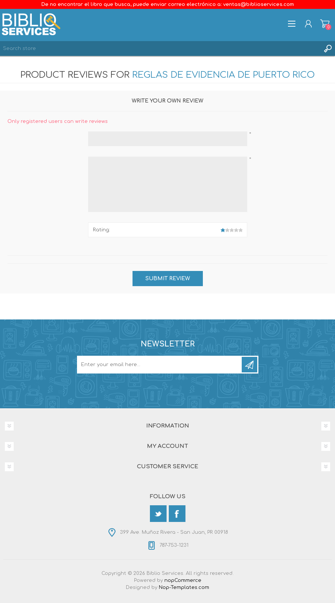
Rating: (101, 229)
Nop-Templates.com (184, 587)
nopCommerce (182, 580)
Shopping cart (324, 24)
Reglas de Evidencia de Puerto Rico (223, 75)
